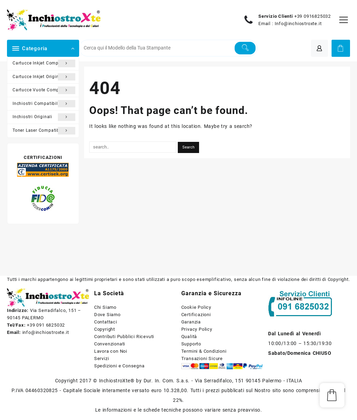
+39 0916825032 (312, 16)
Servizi (101, 358)
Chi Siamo (105, 307)
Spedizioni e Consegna (119, 365)
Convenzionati (109, 343)
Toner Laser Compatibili (44, 131)
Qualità (189, 336)
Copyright (104, 329)
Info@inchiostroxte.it (298, 23)
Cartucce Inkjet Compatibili (44, 63)
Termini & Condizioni (204, 351)
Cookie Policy (196, 307)
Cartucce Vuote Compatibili (44, 90)
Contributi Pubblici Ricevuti (124, 336)
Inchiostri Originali (44, 117)
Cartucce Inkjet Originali (44, 77)
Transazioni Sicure (202, 358)
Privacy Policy (196, 329)
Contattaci (105, 321)
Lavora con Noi (110, 351)
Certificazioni (196, 314)
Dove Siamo (107, 314)
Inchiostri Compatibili (44, 104)
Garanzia (191, 321)
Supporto (191, 343)
